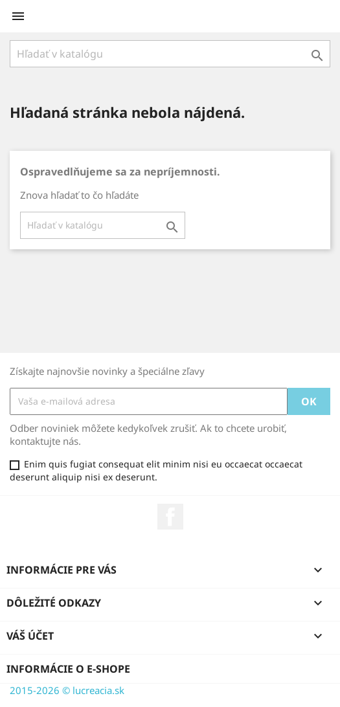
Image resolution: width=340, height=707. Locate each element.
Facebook (170, 517)
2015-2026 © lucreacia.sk (67, 690)
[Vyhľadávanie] (170, 53)
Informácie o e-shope (68, 669)
